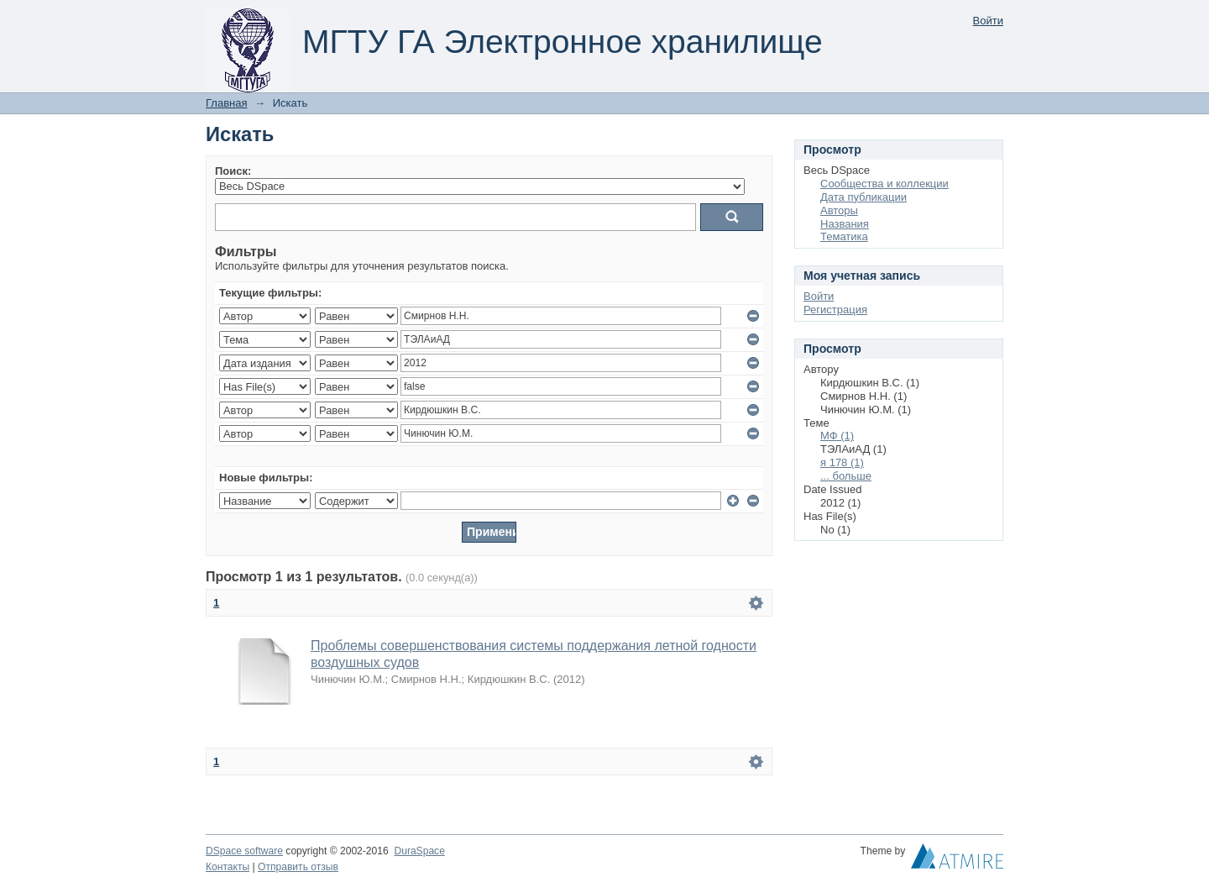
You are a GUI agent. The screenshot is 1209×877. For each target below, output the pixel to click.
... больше (845, 476)
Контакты (227, 867)
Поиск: (233, 171)
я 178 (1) (842, 462)
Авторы (839, 210)
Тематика (844, 236)
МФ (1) (837, 435)
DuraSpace (419, 851)
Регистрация (835, 309)
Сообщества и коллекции (884, 183)
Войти (988, 20)
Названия (844, 224)
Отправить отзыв (298, 867)
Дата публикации (863, 197)
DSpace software (244, 851)
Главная (226, 103)
